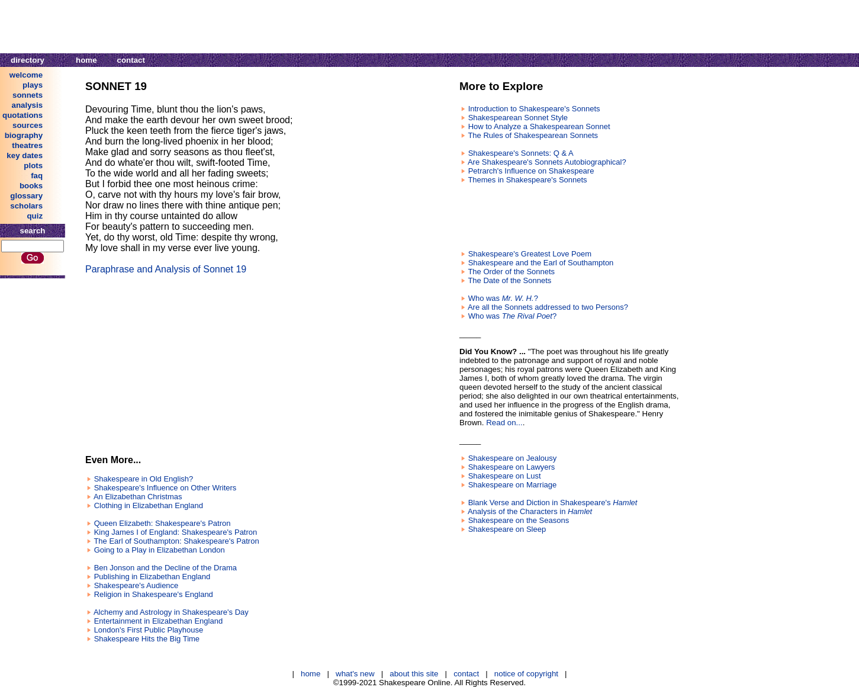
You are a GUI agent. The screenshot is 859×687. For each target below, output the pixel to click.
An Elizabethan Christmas (138, 496)
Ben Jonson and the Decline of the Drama (165, 567)
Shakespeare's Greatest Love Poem (529, 253)
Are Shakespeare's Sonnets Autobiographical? (547, 162)
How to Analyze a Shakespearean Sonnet (539, 126)
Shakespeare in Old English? (144, 478)
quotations (22, 115)
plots (33, 165)
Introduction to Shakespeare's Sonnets (534, 108)
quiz (35, 215)
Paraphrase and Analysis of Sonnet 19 (165, 269)
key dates (25, 155)
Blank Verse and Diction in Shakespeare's (553, 502)
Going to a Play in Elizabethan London (159, 549)
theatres (27, 145)
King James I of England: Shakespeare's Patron (176, 532)
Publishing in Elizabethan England (152, 576)
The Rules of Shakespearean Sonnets (533, 135)
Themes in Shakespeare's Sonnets (527, 179)
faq (37, 175)
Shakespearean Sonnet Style (518, 117)
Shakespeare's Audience (136, 585)
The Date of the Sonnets (509, 280)
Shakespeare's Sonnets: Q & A (521, 153)
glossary (26, 195)
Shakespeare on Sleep (507, 529)
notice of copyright (526, 673)
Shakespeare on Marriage (512, 484)
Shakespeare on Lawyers (511, 467)
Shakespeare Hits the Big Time (147, 638)
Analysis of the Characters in (530, 511)
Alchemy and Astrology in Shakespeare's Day (171, 612)
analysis (27, 105)
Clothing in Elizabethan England (148, 505)
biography (24, 135)
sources (27, 125)
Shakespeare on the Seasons (519, 520)
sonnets (27, 95)
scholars (26, 205)
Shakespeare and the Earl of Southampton (541, 262)
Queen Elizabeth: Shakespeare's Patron (162, 523)
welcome (26, 74)
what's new (355, 673)
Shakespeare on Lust (504, 475)
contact (131, 60)
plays (32, 85)
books (31, 185)
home (86, 60)
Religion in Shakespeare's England (153, 594)
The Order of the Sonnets (511, 271)
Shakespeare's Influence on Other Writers (165, 487)
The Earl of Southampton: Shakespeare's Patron (176, 541)
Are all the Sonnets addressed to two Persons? (548, 307)
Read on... (504, 422)
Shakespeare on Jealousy (512, 458)
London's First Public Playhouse (149, 629)
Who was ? (503, 298)
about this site (414, 673)
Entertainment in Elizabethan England (158, 621)
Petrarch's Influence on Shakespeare (531, 170)
